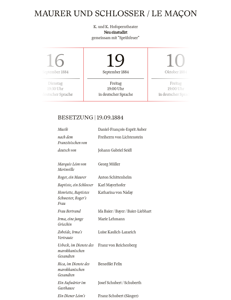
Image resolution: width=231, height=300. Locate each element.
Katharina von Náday (115, 192)
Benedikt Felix (110, 264)
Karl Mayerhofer (112, 185)
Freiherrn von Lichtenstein (120, 137)
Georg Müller (109, 164)
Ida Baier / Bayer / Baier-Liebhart (124, 211)
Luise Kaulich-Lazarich (117, 232)
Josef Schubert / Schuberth (119, 283)
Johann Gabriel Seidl (115, 150)
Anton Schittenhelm (115, 177)
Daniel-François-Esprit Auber (122, 129)
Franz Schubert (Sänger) (118, 296)
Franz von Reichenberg (117, 245)
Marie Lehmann (111, 219)
